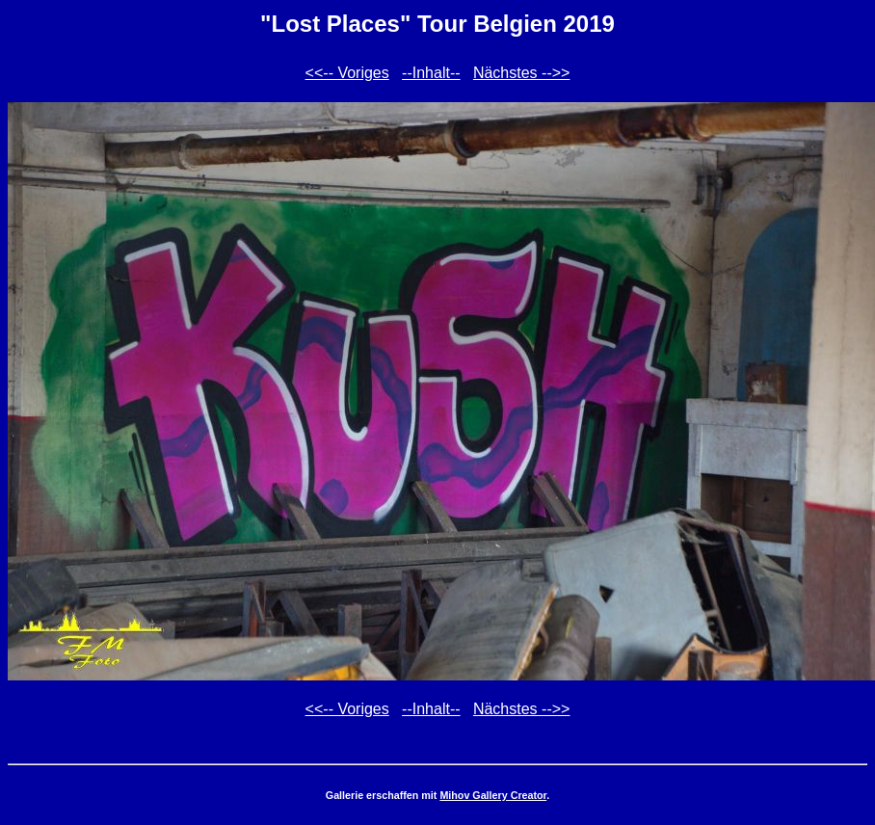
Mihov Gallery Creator (492, 795)
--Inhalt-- (431, 73)
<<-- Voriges (347, 73)
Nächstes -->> (521, 73)
